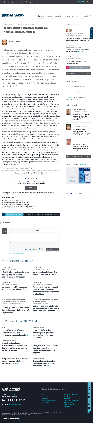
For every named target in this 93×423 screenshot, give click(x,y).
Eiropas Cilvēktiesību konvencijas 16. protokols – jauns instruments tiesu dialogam (44, 334)
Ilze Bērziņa (76, 125)
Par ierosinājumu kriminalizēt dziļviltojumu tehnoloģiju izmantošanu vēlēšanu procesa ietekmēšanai (46, 290)
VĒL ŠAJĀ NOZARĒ (71, 105)
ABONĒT (29, 187)
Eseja (3, 327)
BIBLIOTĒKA (58, 16)
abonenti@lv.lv (18, 395)
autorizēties (81, 1)
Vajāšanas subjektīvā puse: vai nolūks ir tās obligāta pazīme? (15, 288)
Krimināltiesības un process (78, 156)
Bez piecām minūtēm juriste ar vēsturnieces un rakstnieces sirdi (15, 361)
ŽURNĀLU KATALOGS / (77, 164)
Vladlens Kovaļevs (7, 303)
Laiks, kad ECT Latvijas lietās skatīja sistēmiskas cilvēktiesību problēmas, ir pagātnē (45, 349)
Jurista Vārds (69, 45)
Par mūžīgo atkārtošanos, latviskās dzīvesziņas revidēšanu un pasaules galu (14, 332)
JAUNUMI (79, 16)
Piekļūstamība (69, 404)
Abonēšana (46, 395)
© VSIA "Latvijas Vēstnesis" (51, 413)
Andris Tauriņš (79, 33)
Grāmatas (45, 402)
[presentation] (50, 244)
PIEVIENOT (50, 249)
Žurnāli (44, 397)
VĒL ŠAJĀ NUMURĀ (71, 25)
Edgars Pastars (12, 301)
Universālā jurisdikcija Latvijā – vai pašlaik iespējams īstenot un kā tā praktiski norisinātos (46, 308)
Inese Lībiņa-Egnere (7, 299)
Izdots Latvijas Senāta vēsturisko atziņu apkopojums (76, 62)
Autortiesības (68, 402)
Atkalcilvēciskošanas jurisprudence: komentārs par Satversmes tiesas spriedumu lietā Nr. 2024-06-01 (14, 347)
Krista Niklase (42, 301)
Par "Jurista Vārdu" (70, 395)
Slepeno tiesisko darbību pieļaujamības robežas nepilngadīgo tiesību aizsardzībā (81, 117)
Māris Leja (52, 299)
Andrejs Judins (15, 42)
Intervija (35, 343)
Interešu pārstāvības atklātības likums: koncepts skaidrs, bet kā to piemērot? (15, 310)
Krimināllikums (77, 92)
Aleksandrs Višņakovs (79, 109)
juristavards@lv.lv (15, 404)
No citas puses (6, 356)
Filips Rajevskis (17, 303)
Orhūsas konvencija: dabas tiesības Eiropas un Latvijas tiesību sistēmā (44, 363)
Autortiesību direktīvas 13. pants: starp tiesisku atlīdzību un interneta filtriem (78, 39)
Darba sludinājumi (48, 400)
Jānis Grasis (45, 299)
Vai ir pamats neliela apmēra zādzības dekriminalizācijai (45, 273)
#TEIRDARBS (69, 16)
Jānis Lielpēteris (22, 301)
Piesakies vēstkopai (78, 193)
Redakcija (67, 397)
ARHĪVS (86, 16)
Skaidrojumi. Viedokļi (29, 24)
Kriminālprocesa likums (80, 86)
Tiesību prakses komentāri (9, 340)
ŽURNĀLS (41, 16)
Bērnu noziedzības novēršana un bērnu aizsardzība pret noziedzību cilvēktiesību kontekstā (82, 132)
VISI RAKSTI (78, 73)
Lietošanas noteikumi (71, 400)
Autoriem (67, 399)
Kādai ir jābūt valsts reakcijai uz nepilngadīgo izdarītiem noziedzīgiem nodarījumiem (15, 274)
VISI (32, 261)
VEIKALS (49, 16)
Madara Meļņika (70, 33)
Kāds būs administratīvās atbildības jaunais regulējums (77, 50)
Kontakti (67, 406)
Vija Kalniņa (69, 56)
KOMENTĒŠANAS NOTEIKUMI (16, 253)
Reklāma (45, 399)
